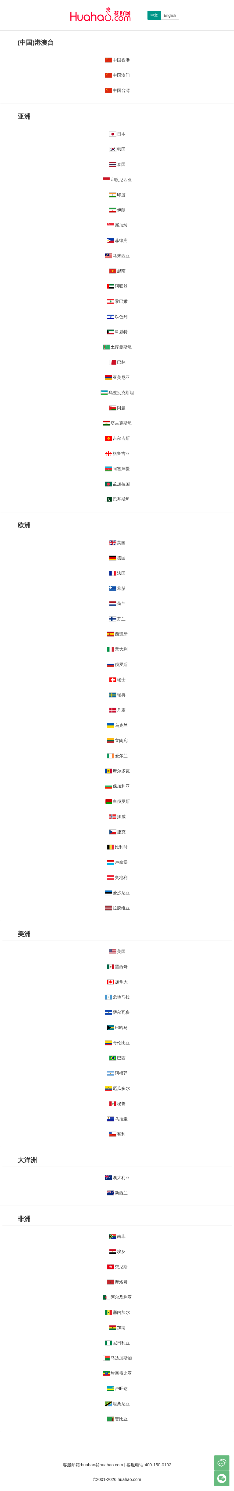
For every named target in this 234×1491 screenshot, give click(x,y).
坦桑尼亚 (117, 1403)
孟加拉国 (117, 483)
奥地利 (117, 877)
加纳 (117, 1327)
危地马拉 (117, 997)
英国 (117, 542)
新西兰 (117, 1192)
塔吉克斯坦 (117, 423)
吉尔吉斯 (117, 438)
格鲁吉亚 (117, 453)
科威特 (117, 331)
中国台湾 (117, 90)
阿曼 (117, 407)
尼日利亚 (117, 1342)
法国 (117, 573)
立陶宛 (117, 740)
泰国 (117, 164)
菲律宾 (117, 240)
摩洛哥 (117, 1281)
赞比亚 (117, 1418)
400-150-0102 (158, 1464)
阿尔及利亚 (117, 1297)
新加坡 (117, 225)
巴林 (117, 362)
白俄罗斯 (117, 801)
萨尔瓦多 (117, 1012)
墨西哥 (117, 966)
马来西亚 (117, 255)
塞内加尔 (117, 1312)
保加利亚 (117, 786)
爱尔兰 (117, 755)
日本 (117, 133)
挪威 (117, 816)
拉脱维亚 (117, 907)
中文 (154, 15)
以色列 (117, 316)
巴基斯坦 (117, 499)
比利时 (117, 847)
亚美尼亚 (117, 377)
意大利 (117, 649)
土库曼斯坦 (117, 347)
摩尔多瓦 (117, 770)
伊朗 (117, 210)
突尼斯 (117, 1266)
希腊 (117, 588)
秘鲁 (117, 1103)
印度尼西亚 (117, 179)
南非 (117, 1236)
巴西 (117, 1057)
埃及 (117, 1251)
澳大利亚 (117, 1177)
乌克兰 (117, 725)
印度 (117, 194)
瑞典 (117, 694)
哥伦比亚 (117, 1042)
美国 (117, 951)
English (170, 15)
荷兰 (117, 603)
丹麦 (117, 710)
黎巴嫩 (117, 301)
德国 (117, 557)
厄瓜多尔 (117, 1088)
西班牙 (117, 634)
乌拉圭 (117, 1118)
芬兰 (117, 618)
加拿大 (117, 981)
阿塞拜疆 (117, 468)
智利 (117, 1134)
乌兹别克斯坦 (117, 392)
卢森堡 (117, 862)
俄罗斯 (117, 664)
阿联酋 (117, 286)
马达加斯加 (117, 1358)
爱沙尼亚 (117, 892)
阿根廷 (117, 1073)
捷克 (117, 831)
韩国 (117, 149)
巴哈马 (117, 1027)
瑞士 (117, 679)
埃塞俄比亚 (117, 1373)
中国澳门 (117, 75)
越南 (117, 270)
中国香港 (117, 60)
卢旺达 (117, 1388)
